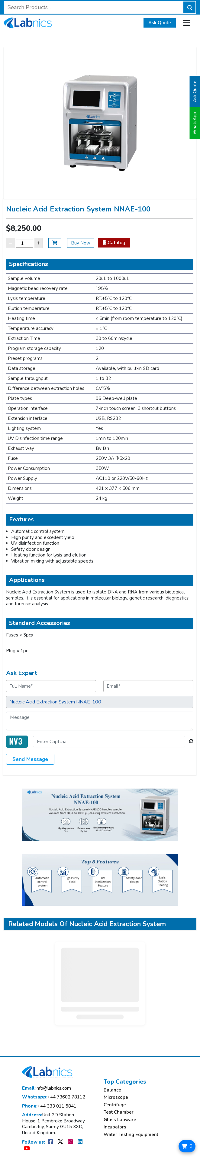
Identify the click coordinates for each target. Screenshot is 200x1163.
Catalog (114, 242)
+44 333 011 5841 (49, 1106)
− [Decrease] (10, 243)
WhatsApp (195, 123)
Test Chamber (119, 1112)
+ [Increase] (38, 243)
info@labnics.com (46, 1088)
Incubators (115, 1127)
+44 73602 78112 (53, 1097)
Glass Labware (120, 1120)
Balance (112, 1090)
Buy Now (80, 243)
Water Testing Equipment (131, 1135)
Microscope (116, 1097)
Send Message (30, 759)
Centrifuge (115, 1105)
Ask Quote (159, 23)
